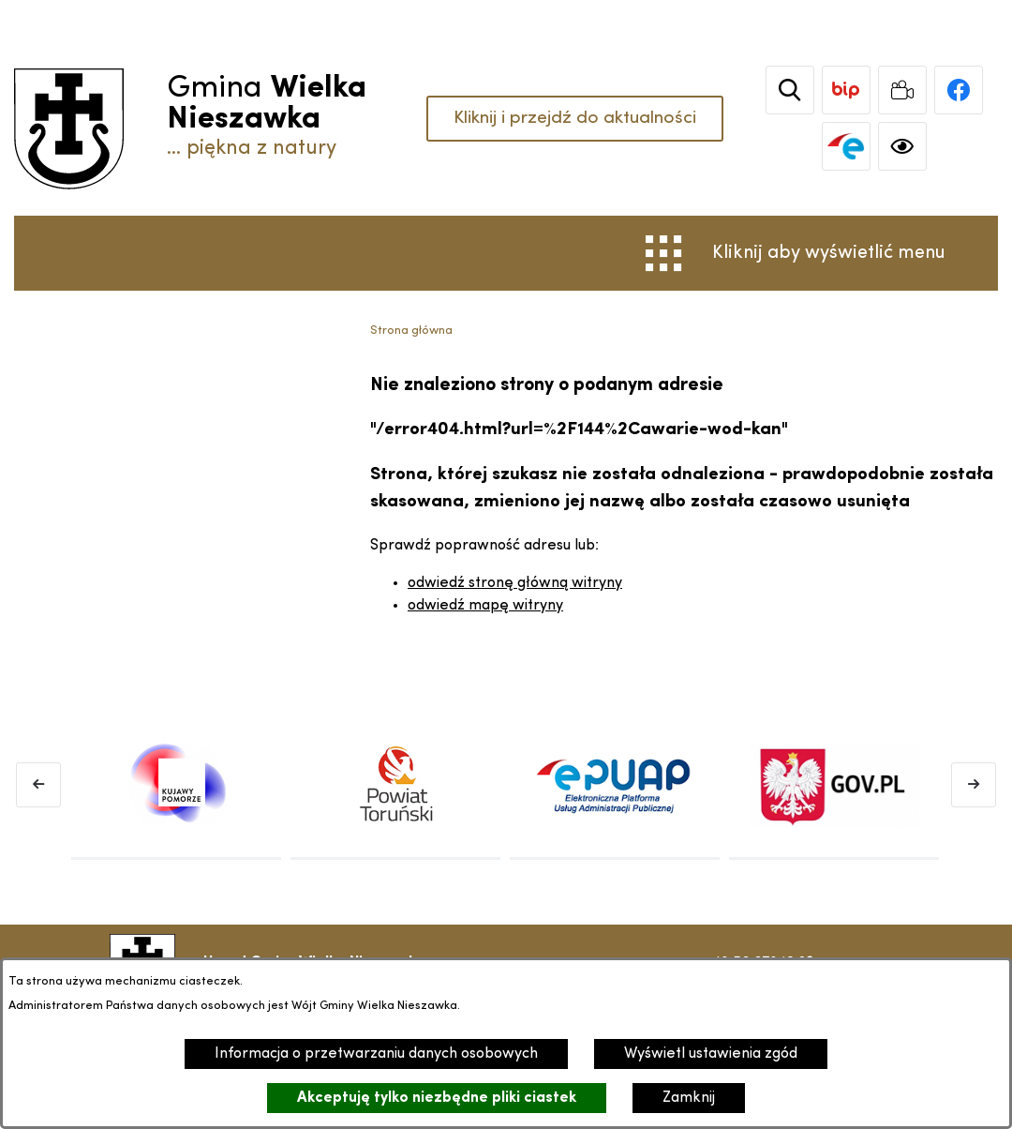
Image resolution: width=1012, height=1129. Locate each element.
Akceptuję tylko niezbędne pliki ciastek (436, 1098)
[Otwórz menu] (795, 253)
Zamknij (688, 1098)
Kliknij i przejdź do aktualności (573, 118)
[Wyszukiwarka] (793, 90)
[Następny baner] (973, 784)
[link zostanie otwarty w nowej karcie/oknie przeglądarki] (850, 90)
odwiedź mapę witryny (485, 605)
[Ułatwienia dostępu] (906, 146)
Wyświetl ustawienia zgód (710, 1053)
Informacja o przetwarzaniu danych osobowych (376, 1053)
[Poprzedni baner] (38, 784)
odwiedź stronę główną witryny (515, 583)
